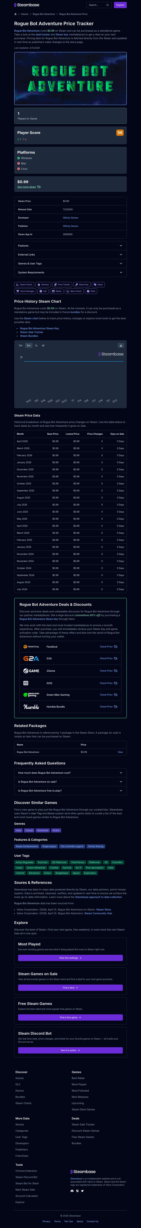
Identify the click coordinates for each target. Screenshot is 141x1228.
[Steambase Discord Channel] (72, 1191)
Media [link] (56, 291)
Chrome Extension (26, 1170)
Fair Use (68, 1221)
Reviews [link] (43, 284)
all (43, 345)
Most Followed (80, 1090)
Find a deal (70, 987)
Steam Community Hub (98, 913)
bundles (75, 312)
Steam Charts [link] (24, 284)
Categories (21, 1130)
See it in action (70, 1050)
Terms (57, 1221)
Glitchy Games (70, 217)
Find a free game (70, 1017)
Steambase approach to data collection (98, 897)
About (80, 1221)
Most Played (79, 1084)
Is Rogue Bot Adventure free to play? (70, 791)
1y (36, 345)
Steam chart (31, 318)
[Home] (15, 14)
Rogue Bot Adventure (44, 14)
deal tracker (43, 34)
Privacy (46, 1221)
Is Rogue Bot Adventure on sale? (70, 782)
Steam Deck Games (83, 1109)
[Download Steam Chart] (121, 345)
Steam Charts (23, 1103)
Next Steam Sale (25, 1189)
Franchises (21, 1155)
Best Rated (78, 1078)
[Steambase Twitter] (82, 1191)
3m (21, 345)
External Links (70, 254)
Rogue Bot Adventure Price (73, 14)
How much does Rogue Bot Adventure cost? (70, 773)
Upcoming (78, 1103)
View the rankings (70, 958)
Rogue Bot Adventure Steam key (39, 619)
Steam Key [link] (82, 284)
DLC (17, 1084)
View (120, 752)
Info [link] (43, 291)
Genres (19, 1124)
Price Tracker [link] (62, 284)
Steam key (62, 34)
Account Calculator (26, 1195)
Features (70, 246)
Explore (120, 5)
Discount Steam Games (85, 1130)
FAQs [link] (91, 291)
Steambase (76, 1178)
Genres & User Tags (70, 263)
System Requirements (70, 272)
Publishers (21, 1149)
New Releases (80, 1096)
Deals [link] (98, 284)
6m (29, 345)
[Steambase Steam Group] (77, 1191)
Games (24, 14)
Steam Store (103, 909)
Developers (22, 1143)
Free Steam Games (83, 1137)
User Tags (21, 1137)
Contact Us (92, 1221)
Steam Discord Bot (26, 1177)
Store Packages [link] (25, 291)
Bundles (20, 1096)
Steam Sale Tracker (31, 332)
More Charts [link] (74, 291)
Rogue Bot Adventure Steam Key (39, 328)
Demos (19, 1090)
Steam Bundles (29, 335)
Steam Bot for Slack (27, 1183)
